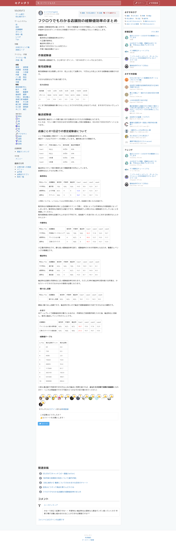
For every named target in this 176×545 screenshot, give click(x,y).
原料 (19, 116)
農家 (25, 94)
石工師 (18, 107)
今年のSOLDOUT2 (147, 24)
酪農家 (25, 92)
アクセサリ (21, 134)
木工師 (25, 102)
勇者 (17, 102)
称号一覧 (19, 34)
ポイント (19, 32)
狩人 (25, 87)
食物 (19, 144)
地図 (19, 136)
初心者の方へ (21, 16)
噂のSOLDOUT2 (149, 21)
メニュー (19, 158)
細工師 (18, 104)
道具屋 (25, 67)
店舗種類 (19, 29)
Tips (17, 39)
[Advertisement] (78, 445)
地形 (17, 27)
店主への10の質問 (132, 24)
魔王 (25, 109)
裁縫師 (25, 99)
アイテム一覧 (21, 57)
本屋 (17, 72)
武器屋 (18, 69)
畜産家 (18, 94)
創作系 (145, 18)
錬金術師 (19, 87)
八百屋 (25, 72)
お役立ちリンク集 (22, 47)
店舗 (99, 13)
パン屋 (18, 77)
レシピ (18, 37)
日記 (138, 18)
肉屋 (17, 74)
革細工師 (19, 99)
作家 (25, 89)
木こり (18, 109)
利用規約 (88, 538)
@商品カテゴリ (23, 174)
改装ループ (20, 50)
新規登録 (153, 3)
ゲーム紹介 (20, 14)
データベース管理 (88, 540)
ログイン (140, 3)
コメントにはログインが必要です (51, 519)
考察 (142, 16)
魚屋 (25, 74)
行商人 (18, 97)
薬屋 (17, 67)
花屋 (17, 82)
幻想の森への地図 (24, 167)
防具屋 (25, 69)
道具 (19, 139)
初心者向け (91, 13)
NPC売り (135, 16)
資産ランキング (23, 151)
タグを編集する (109, 13)
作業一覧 (19, 60)
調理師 (25, 104)
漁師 (17, 92)
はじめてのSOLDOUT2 (133, 21)
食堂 (25, 79)
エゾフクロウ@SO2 (51, 12)
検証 (148, 16)
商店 (25, 77)
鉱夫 (17, 89)
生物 (19, 141)
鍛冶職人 (26, 97)
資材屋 (18, 79)
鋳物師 (25, 107)
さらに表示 (155, 32)
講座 (82, 13)
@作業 (19, 172)
